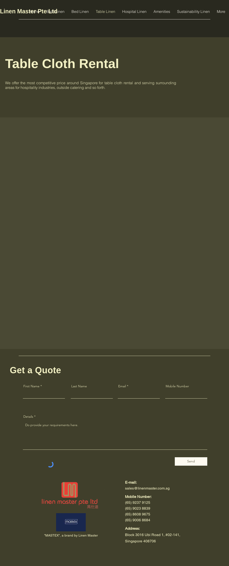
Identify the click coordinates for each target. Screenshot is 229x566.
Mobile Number (177, 386)
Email (122, 386)
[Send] (191, 461)
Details (28, 416)
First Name (31, 386)
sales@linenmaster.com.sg (147, 488)
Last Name (79, 386)
